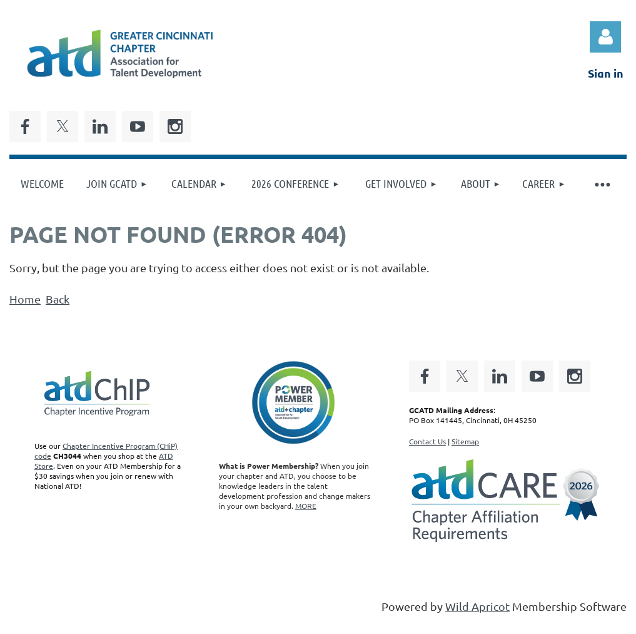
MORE (305, 506)
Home (25, 298)
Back (57, 298)
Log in (605, 37)
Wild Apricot (477, 606)
